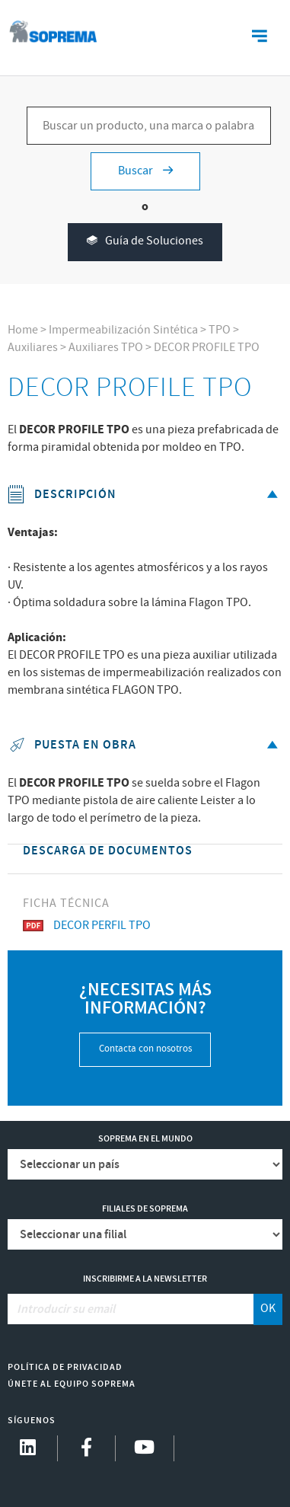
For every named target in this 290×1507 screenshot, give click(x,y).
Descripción (145, 495)
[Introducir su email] (131, 1309)
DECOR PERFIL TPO (87, 926)
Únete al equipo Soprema (71, 1384)
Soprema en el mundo (145, 1138)
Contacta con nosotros (145, 1048)
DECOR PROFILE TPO (207, 348)
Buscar (145, 171)
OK (268, 1309)
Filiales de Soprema (145, 1208)
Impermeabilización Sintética (123, 330)
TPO (220, 330)
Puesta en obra (145, 745)
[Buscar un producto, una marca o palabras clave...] (149, 126)
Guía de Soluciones (145, 242)
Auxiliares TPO (106, 348)
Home (23, 330)
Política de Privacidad (65, 1367)
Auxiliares (33, 348)
